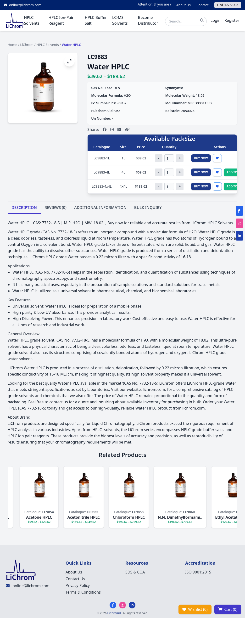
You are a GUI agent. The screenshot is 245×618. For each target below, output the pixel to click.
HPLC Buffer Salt (96, 20)
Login (216, 20)
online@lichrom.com (30, 585)
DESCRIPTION (24, 207)
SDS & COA (135, 572)
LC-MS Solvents (120, 20)
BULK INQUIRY (148, 207)
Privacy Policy (78, 585)
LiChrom (26, 44)
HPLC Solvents (31, 20)
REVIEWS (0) (56, 207)
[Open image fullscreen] (69, 61)
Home (12, 44)
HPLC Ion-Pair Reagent (61, 20)
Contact (202, 5)
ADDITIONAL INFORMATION (100, 207)
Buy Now (201, 158)
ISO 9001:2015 (198, 572)
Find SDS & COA (227, 5)
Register (231, 20)
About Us (183, 5)
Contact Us (75, 578)
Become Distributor (148, 20)
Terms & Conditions (83, 592)
